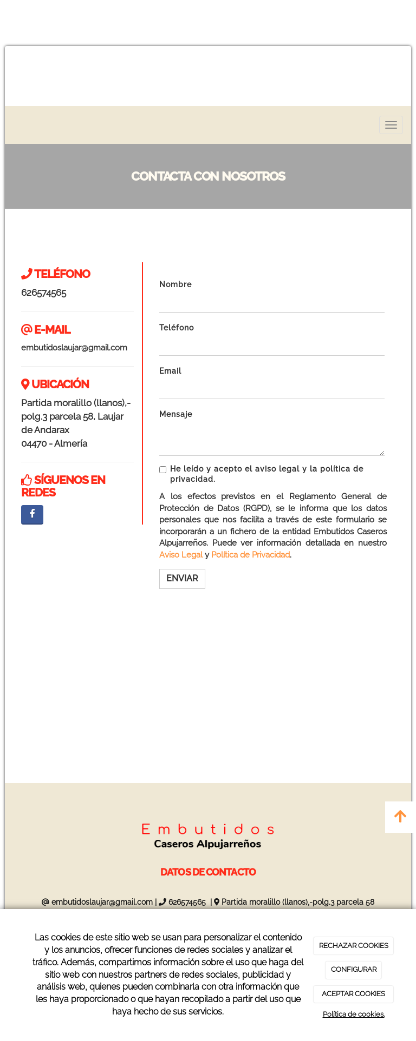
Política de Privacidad (250, 555)
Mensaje (175, 414)
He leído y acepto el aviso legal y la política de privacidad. (261, 474)
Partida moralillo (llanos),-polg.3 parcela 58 (298, 902)
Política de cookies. (354, 1014)
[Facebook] (32, 514)
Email (170, 371)
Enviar (182, 578)
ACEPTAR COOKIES (353, 994)
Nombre (175, 284)
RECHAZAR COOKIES (353, 945)
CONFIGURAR (353, 969)
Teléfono (176, 327)
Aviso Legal (181, 555)
